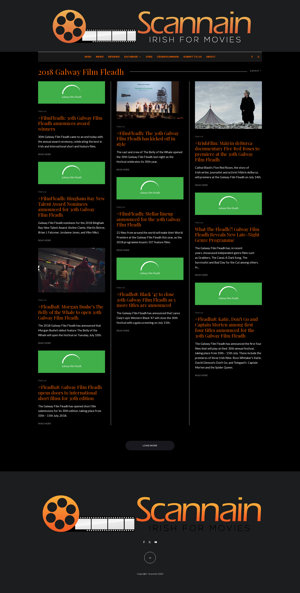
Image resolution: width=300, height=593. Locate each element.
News (100, 56)
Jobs (149, 56)
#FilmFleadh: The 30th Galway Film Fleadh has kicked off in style (148, 138)
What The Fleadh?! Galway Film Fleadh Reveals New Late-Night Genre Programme (227, 234)
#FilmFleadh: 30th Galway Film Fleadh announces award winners (70, 123)
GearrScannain (168, 56)
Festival (42, 111)
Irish (88, 56)
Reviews (114, 56)
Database (131, 56)
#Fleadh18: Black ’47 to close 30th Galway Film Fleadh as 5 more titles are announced (146, 299)
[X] (258, 57)
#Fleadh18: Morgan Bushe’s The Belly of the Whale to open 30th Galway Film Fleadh (70, 312)
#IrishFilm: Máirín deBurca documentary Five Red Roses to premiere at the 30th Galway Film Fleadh (227, 151)
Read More (44, 154)
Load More (150, 445)
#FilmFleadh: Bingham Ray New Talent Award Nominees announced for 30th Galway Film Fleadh (71, 207)
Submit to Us (192, 56)
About (210, 56)
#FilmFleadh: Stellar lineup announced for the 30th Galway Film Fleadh (149, 219)
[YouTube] (156, 542)
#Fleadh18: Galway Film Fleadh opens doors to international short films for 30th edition (70, 392)
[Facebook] (252, 57)
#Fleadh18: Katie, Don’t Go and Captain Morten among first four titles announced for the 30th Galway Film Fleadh (226, 327)
